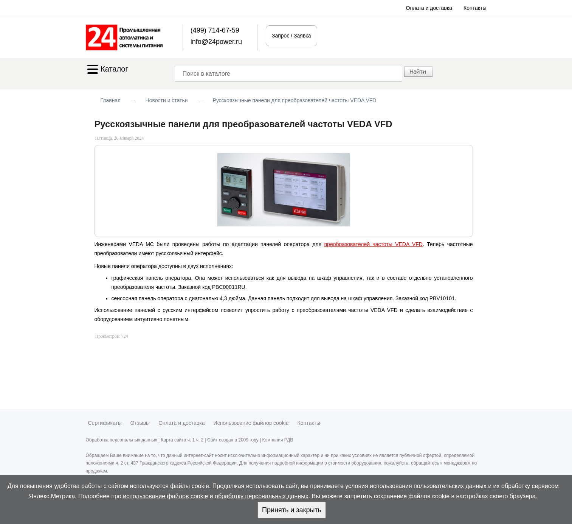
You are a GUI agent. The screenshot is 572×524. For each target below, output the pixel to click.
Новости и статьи (167, 100)
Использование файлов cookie (251, 423)
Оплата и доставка (429, 8)
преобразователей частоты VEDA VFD (373, 244)
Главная (111, 100)
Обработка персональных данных (121, 440)
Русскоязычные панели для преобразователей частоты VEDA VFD (294, 100)
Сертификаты (105, 423)
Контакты (474, 8)
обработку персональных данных (261, 496)
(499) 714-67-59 (215, 30)
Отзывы (140, 423)
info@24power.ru (216, 41)
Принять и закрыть (291, 510)
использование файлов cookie (165, 496)
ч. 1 (191, 440)
